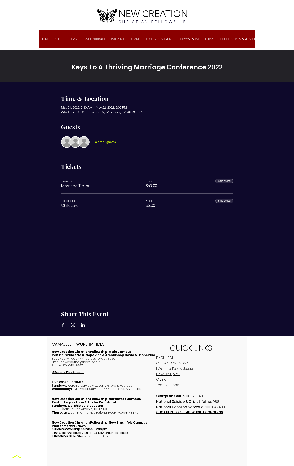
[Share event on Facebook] (63, 325)
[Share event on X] (73, 325)
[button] (135, 39)
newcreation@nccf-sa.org (80, 362)
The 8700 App (167, 384)
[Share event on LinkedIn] (83, 325)
